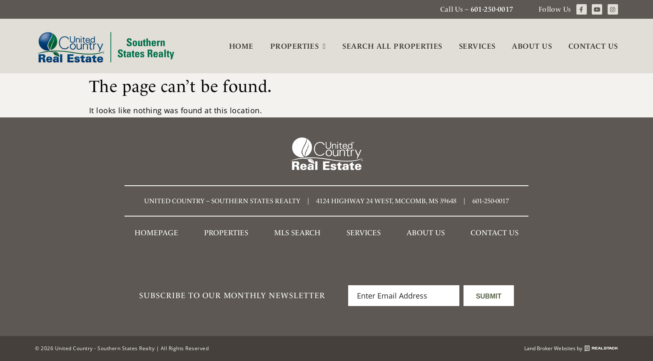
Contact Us (593, 46)
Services (477, 46)
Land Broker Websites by (571, 348)
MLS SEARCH (297, 232)
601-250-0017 (492, 9)
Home (241, 46)
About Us (532, 46)
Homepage (156, 232)
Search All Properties (392, 46)
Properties (298, 46)
